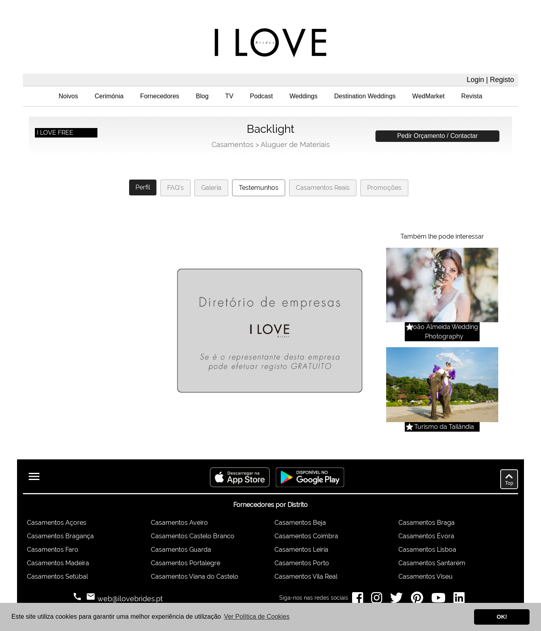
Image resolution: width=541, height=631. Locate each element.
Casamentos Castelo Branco (192, 536)
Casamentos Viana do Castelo (194, 576)
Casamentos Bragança (60, 536)
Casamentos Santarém (431, 563)
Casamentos (232, 144)
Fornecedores (159, 96)
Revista (471, 96)
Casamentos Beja (300, 522)
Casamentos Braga (426, 522)
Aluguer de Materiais (295, 144)
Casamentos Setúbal (57, 576)
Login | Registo (490, 80)
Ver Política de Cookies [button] (257, 616)
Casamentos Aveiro (179, 522)
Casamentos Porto (301, 563)
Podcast (261, 96)
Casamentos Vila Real (305, 576)
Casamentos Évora (426, 536)
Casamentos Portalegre (185, 563)
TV (229, 96)
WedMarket (428, 96)
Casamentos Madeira (58, 563)
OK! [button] (502, 617)
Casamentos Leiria (301, 549)
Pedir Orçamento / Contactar (437, 135)
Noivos (68, 96)
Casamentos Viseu (425, 576)
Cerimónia (109, 96)
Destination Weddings (365, 96)
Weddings (304, 96)
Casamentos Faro (52, 549)
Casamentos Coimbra (306, 536)
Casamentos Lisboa (427, 549)
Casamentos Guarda (181, 549)
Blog (202, 96)
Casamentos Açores (56, 522)
